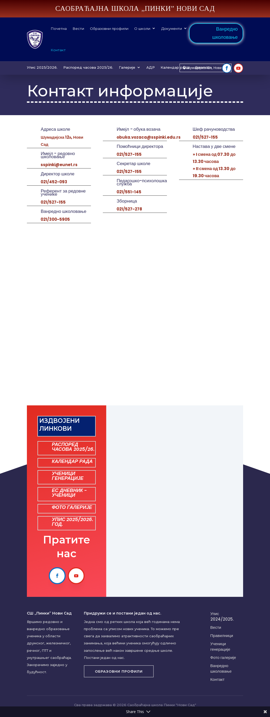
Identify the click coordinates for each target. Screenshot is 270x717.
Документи (171, 28)
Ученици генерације (220, 646)
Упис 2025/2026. (42, 67)
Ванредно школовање (225, 33)
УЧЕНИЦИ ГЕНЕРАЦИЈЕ (67, 475)
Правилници (221, 635)
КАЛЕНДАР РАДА (72, 461)
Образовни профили (109, 28)
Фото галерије (223, 657)
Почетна (59, 28)
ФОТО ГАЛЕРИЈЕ (72, 507)
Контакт (58, 50)
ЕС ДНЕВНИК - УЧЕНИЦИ (69, 492)
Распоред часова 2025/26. (88, 67)
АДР (150, 67)
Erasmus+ (203, 67)
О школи (142, 28)
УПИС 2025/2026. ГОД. (72, 521)
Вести (78, 28)
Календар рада (175, 67)
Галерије (127, 67)
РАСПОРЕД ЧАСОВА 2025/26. (73, 446)
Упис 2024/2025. (222, 616)
